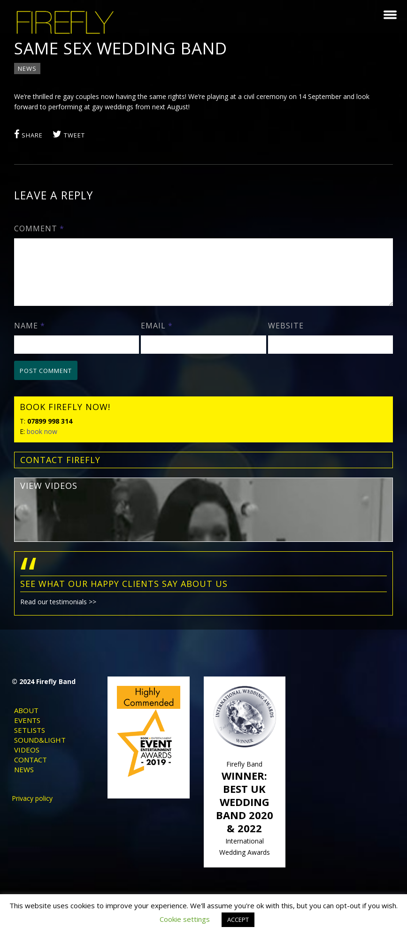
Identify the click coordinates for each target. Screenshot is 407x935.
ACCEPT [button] (238, 919)
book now (44, 442)
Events (27, 729)
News (29, 68)
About (26, 719)
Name (31, 337)
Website (285, 337)
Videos (26, 758)
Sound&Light (40, 748)
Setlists (29, 739)
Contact (30, 768)
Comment (41, 228)
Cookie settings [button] (185, 919)
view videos (51, 496)
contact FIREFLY (63, 471)
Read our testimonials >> (61, 612)
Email (158, 337)
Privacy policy (32, 807)
